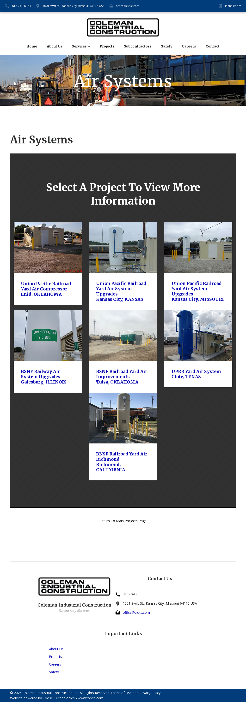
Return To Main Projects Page (123, 521)
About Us (54, 46)
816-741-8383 (21, 6)
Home (31, 46)
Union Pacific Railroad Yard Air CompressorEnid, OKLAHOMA (46, 289)
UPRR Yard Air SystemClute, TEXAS (196, 374)
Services (79, 46)
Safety (166, 46)
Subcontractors (137, 46)
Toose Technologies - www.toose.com (73, 698)
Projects (107, 46)
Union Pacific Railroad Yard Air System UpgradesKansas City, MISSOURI (198, 291)
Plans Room (233, 6)
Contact (213, 46)
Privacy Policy (149, 692)
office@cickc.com (127, 6)
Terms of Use (121, 692)
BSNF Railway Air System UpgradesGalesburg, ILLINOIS (44, 377)
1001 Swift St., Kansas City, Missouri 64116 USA (160, 603)
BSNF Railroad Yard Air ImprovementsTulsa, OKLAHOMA (121, 377)
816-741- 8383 (134, 594)
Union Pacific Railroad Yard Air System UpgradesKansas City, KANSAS (121, 291)
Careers (189, 46)
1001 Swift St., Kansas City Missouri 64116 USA (74, 6)
